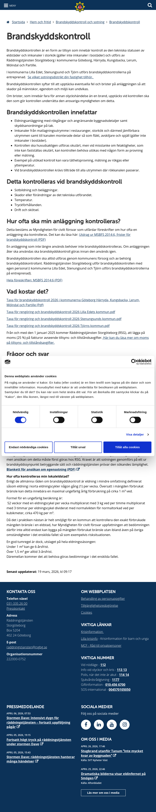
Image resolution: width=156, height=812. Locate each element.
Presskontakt (16, 608)
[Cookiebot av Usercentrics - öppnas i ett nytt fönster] (134, 362)
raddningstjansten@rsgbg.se (27, 647)
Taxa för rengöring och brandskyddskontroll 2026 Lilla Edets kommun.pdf (61, 312)
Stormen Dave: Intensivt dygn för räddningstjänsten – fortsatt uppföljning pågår (38, 722)
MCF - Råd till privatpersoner (101, 645)
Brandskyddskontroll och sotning (80, 22)
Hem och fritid (40, 22)
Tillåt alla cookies (127, 447)
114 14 (124, 675)
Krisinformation (92, 632)
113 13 (122, 670)
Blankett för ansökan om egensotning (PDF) (41, 469)
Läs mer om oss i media (103, 793)
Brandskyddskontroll (124, 22)
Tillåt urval (78, 447)
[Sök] (150, 4)
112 (103, 665)
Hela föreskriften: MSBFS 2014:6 (30, 280)
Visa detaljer (135, 434)
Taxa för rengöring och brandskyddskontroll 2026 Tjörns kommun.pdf (58, 326)
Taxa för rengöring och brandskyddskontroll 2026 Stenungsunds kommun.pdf (64, 319)
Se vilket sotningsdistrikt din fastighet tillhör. (61, 77)
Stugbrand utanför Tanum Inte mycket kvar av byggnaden (112, 753)
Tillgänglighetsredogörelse (99, 605)
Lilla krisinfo (89, 638)
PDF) (59, 280)
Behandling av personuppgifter (103, 598)
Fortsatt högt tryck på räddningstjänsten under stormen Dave (39, 741)
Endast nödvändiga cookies (28, 447)
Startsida (18, 22)
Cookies (86, 612)
